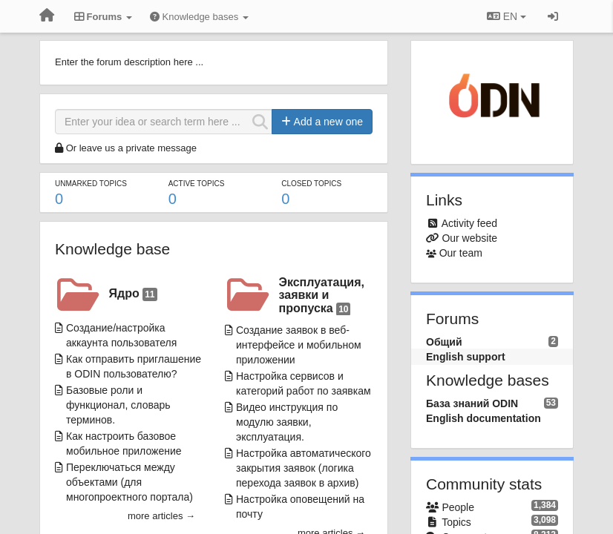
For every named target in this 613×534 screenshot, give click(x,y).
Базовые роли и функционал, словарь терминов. (118, 405)
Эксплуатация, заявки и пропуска (321, 295)
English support (465, 357)
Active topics (196, 183)
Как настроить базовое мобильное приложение (124, 443)
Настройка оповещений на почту (300, 506)
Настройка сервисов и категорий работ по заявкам (303, 383)
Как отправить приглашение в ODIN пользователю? (133, 366)
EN (506, 16)
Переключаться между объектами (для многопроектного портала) (129, 482)
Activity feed (469, 223)
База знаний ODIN (472, 403)
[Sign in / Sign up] (553, 16)
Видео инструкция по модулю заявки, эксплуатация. (287, 422)
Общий (444, 342)
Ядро (133, 294)
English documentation (483, 418)
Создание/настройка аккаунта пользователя (121, 335)
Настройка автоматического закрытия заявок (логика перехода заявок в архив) (303, 468)
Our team (460, 253)
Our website (469, 238)
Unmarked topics (91, 183)
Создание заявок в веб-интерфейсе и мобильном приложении (298, 345)
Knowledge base (112, 248)
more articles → (161, 515)
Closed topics (311, 183)
